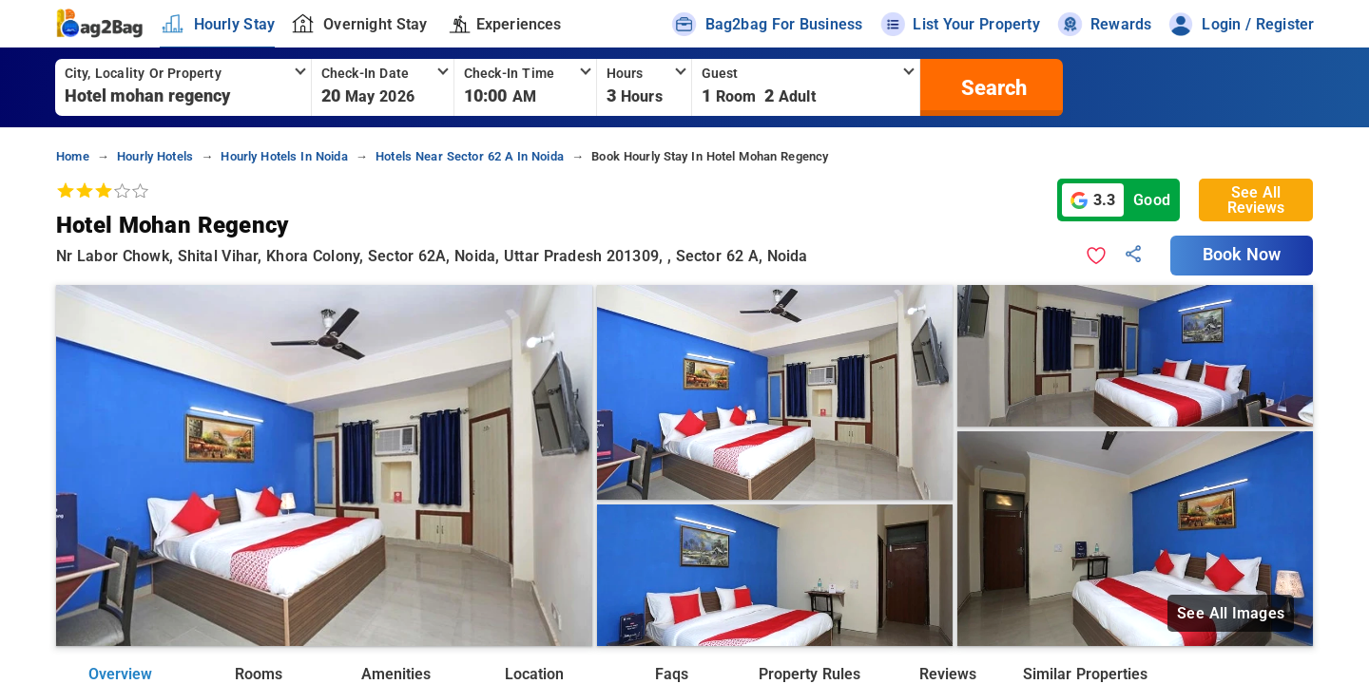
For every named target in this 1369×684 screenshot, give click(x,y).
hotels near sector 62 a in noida (470, 156)
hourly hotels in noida (284, 156)
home (72, 156)
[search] (991, 87)
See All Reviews (1255, 200)
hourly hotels (155, 156)
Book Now (1242, 254)
